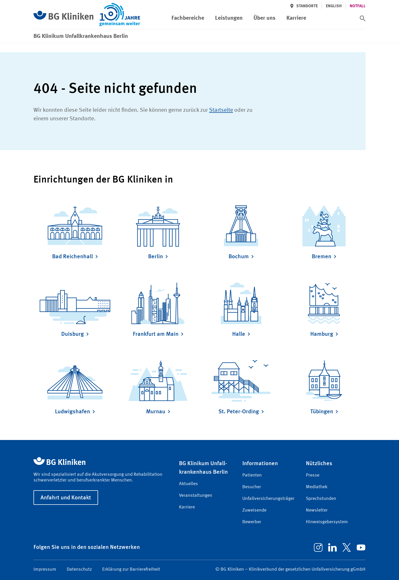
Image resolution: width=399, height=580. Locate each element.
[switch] (362, 18)
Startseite (221, 110)
